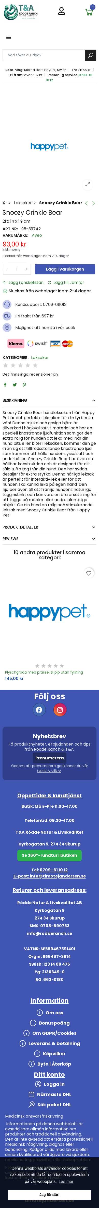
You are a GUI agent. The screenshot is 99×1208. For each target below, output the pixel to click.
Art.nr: (10, 229)
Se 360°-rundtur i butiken (49, 855)
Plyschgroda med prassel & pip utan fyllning (44, 672)
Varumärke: (15, 235)
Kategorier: (16, 357)
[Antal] (16, 269)
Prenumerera (49, 758)
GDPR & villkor (49, 770)
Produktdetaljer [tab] (20, 527)
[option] (49, 146)
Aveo (37, 235)
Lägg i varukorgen (65, 269)
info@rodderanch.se (49, 933)
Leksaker (40, 357)
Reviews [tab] (11, 538)
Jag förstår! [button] (49, 1195)
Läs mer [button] (66, 1181)
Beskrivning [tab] (15, 400)
